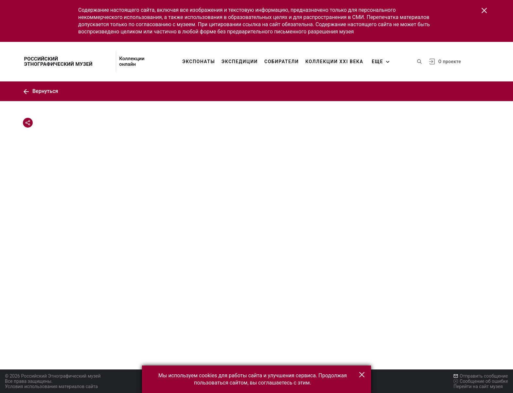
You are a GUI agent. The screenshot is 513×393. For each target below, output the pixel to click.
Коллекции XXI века (334, 61)
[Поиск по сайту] (419, 61)
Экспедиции (239, 61)
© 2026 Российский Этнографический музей (53, 376)
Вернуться (40, 91)
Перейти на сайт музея (478, 386)
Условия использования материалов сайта (51, 386)
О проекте (449, 61)
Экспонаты (198, 61)
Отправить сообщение (480, 376)
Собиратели (281, 61)
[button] (484, 10)
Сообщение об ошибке (480, 381)
